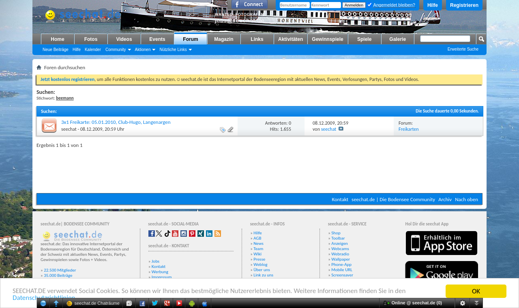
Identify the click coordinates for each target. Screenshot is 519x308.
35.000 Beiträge (58, 275)
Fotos (91, 39)
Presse (259, 259)
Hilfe (432, 5)
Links (257, 39)
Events (157, 39)
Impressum (162, 277)
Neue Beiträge (56, 49)
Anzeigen (339, 243)
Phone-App (341, 264)
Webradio (340, 254)
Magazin (223, 39)
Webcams (340, 248)
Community (115, 49)
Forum (190, 39)
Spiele (364, 39)
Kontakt (340, 199)
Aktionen (143, 49)
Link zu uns (263, 275)
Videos (124, 39)
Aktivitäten (290, 39)
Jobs (155, 261)
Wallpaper (340, 259)
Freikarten (409, 129)
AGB (257, 238)
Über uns (261, 269)
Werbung (160, 271)
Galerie (397, 39)
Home (57, 39)
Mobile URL (341, 269)
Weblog (260, 264)
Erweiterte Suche (463, 49)
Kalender (93, 49)
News (258, 243)
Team (258, 248)
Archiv (445, 199)
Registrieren (464, 5)
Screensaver (342, 275)
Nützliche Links (173, 49)
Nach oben (466, 199)
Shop (335, 233)
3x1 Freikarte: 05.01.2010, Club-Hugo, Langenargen (116, 122)
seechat (69, 129)
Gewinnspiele (327, 39)
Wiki (257, 254)
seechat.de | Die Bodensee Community (393, 199)
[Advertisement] (259, 169)
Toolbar (338, 238)
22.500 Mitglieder (60, 270)
